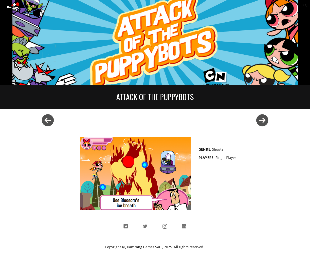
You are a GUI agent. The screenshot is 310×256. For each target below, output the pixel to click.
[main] (155, 97)
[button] (305, 5)
